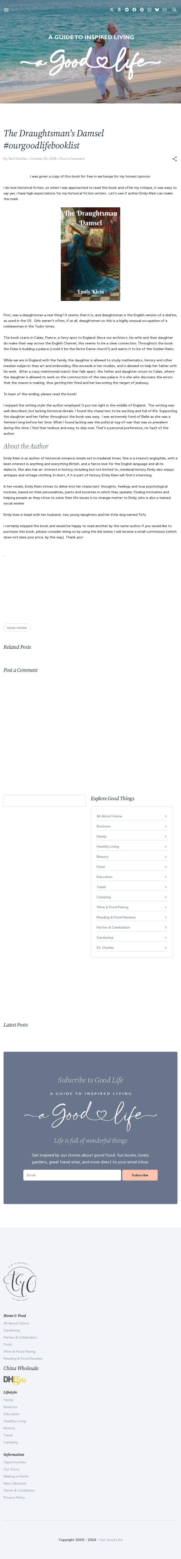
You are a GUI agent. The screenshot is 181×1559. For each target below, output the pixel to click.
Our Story (11, 1469)
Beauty (102, 856)
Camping (104, 897)
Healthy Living (108, 846)
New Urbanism (15, 1483)
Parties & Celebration (113, 927)
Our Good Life (111, 1540)
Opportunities (15, 1462)
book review (17, 628)
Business (104, 826)
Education (104, 877)
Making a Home (16, 1476)
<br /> (19, 582)
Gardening (105, 937)
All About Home (109, 816)
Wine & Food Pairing (112, 907)
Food (101, 867)
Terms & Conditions (19, 1490)
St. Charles (105, 947)
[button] (174, 159)
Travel (101, 887)
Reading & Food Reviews (116, 917)
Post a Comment (72, 159)
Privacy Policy (14, 1497)
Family (102, 836)
